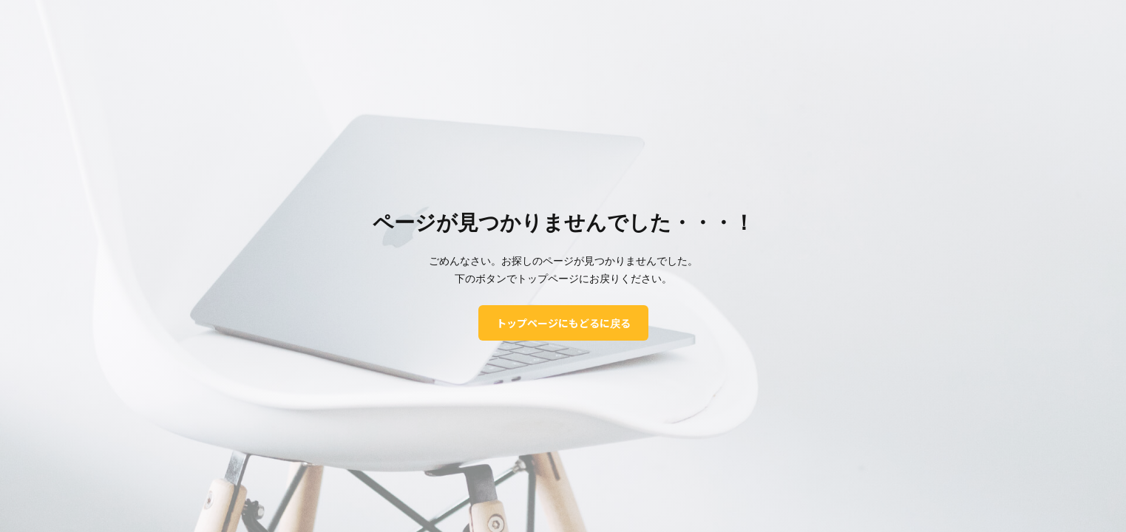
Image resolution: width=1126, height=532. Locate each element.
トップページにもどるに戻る (563, 323)
